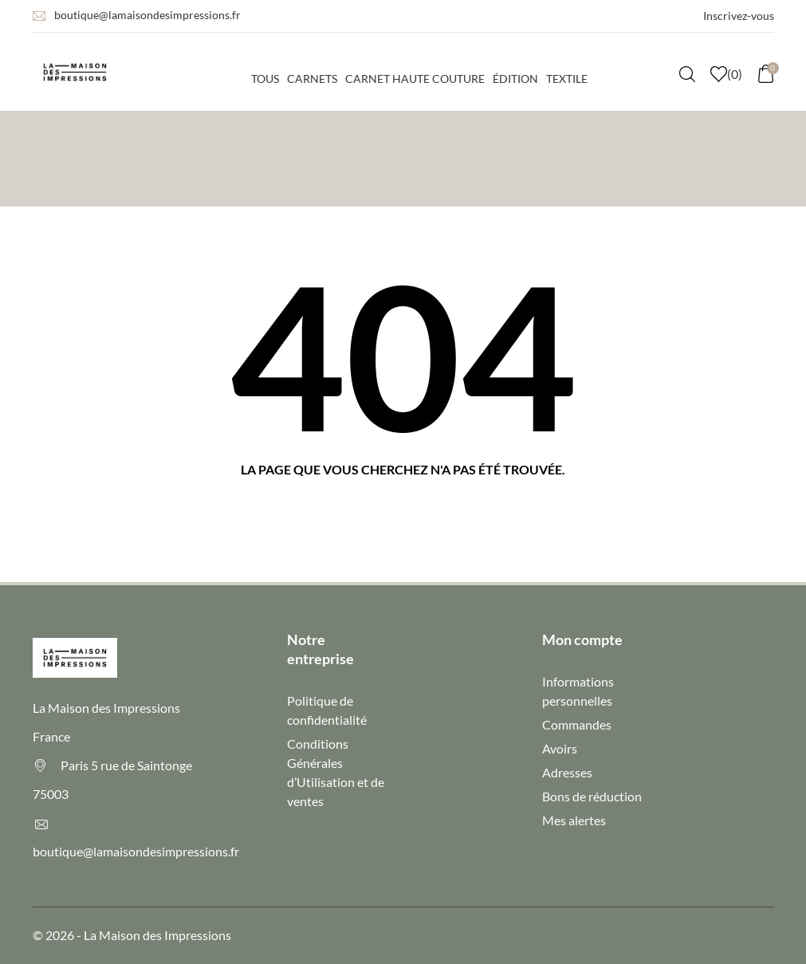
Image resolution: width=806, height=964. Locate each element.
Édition (515, 78)
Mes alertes (574, 820)
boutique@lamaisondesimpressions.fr (147, 15)
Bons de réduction (592, 796)
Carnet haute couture (415, 78)
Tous (265, 78)
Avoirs (559, 748)
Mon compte (582, 639)
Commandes (576, 724)
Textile (567, 78)
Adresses (567, 772)
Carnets (312, 78)
